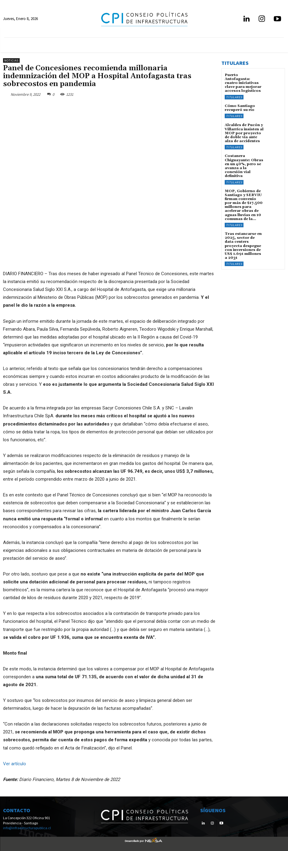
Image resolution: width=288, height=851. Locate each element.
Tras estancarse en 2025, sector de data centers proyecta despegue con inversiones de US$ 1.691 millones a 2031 (243, 246)
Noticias (11, 60)
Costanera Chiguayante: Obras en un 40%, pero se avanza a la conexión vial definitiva (244, 166)
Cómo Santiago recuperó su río (240, 108)
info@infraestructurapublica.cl (27, 828)
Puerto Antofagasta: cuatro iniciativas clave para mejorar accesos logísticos (243, 83)
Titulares (234, 97)
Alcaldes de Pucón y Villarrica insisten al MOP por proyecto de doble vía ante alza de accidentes (244, 133)
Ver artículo (14, 763)
